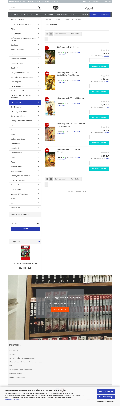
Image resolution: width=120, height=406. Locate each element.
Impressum (13, 351)
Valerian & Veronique (19, 194)
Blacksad (14, 45)
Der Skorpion (16, 82)
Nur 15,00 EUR (25, 268)
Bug (12, 54)
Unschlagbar (16, 190)
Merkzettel (107, 1)
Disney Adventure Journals (21, 121)
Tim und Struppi (17, 185)
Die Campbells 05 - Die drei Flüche (68, 151)
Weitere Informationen (105, 401)
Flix (12, 125)
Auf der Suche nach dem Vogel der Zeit (23, 39)
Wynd (13, 199)
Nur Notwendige (106, 397)
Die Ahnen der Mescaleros (21, 91)
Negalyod (15, 148)
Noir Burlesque (16, 153)
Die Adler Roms (17, 86)
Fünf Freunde (16, 130)
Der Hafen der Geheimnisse (22, 77)
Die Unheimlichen (18, 116)
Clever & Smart (17, 64)
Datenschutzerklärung (13, 399)
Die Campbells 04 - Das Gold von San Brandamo (71, 125)
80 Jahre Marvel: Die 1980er (25, 264)
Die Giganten (16, 107)
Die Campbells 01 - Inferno (68, 47)
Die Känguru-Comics (19, 112)
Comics (14, 14)
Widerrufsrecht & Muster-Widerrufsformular (25, 362)
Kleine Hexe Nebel (18, 139)
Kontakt (105, 14)
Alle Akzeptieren (106, 391)
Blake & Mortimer (17, 50)
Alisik (13, 29)
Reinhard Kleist (17, 167)
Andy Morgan (16, 34)
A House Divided (17, 20)
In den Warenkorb (99, 66)
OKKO (13, 158)
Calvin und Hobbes (18, 59)
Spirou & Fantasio (18, 180)
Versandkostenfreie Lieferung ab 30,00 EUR (43, 1)
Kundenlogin (94, 1)
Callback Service (15, 374)
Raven (13, 162)
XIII (12, 203)
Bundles (74, 14)
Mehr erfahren (60, 310)
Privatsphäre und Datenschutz (20, 370)
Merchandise (62, 14)
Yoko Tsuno (15, 208)
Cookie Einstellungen (17, 378)
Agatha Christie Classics (21, 25)
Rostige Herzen (17, 171)
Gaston (14, 135)
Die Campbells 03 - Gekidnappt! (71, 98)
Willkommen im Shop (17, 1)
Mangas (24, 14)
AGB (10, 366)
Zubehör (84, 14)
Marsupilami (15, 144)
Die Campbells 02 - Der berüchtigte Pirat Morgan (68, 74)
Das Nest (14, 68)
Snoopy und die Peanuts (20, 176)
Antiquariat (48, 14)
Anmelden (25, 229)
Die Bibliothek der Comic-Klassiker (21, 97)
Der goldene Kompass (20, 73)
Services (94, 14)
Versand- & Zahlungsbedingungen (22, 358)
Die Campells (16, 103)
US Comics (35, 14)
